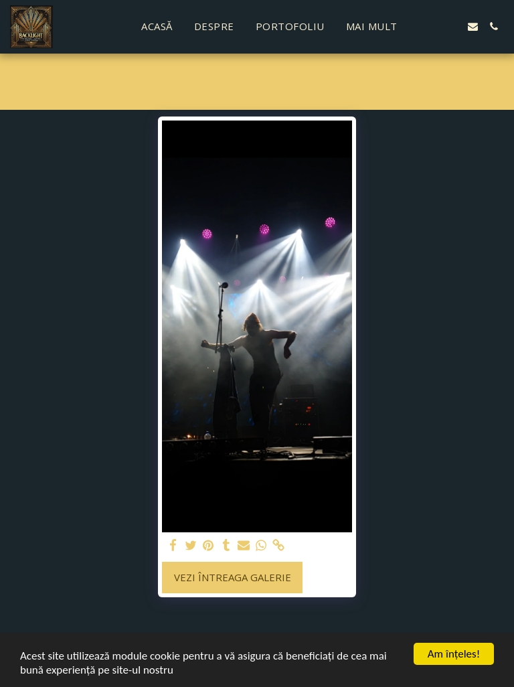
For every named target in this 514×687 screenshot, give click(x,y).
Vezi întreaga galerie (232, 577)
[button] (431, 26)
